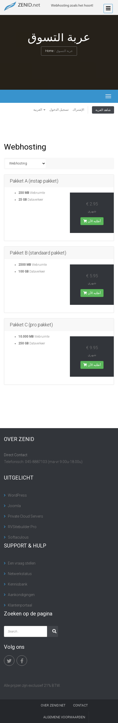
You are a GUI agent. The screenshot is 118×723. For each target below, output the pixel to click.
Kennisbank (17, 584)
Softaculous (18, 537)
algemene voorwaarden (64, 717)
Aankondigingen (21, 595)
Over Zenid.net (53, 705)
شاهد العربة (103, 110)
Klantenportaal (20, 605)
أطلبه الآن (92, 221)
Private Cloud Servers (25, 516)
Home (49, 51)
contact (80, 705)
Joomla (14, 506)
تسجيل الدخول (59, 109)
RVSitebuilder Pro (22, 527)
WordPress (17, 495)
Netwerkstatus (20, 574)
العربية (39, 109)
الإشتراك (78, 109)
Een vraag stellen (21, 563)
